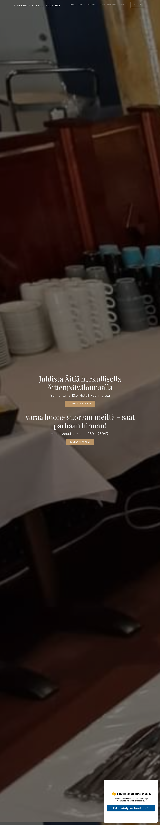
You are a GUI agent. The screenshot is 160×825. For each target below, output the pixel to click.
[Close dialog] (154, 783)
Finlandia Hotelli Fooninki (37, 5)
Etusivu (73, 5)
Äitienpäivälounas (80, 404)
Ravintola (91, 5)
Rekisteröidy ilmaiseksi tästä (130, 808)
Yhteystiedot (123, 5)
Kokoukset (101, 5)
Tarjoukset (111, 5)
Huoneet (81, 5)
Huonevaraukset (80, 442)
